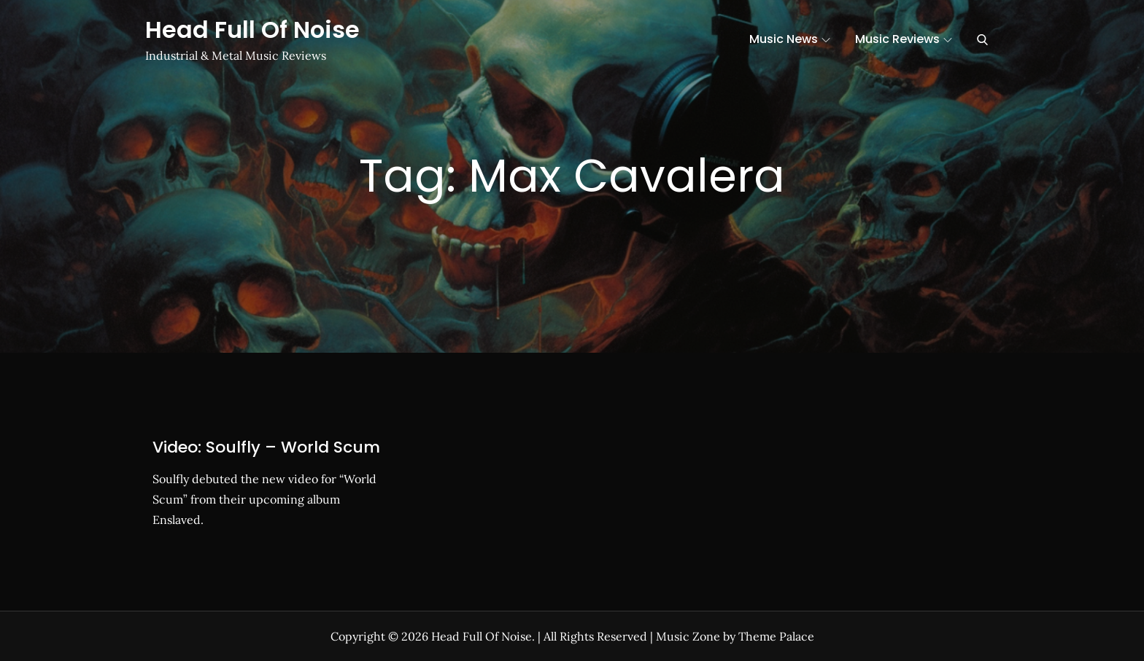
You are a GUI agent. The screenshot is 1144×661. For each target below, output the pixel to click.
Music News (789, 39)
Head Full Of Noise (252, 29)
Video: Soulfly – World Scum (266, 447)
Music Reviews (903, 39)
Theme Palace (776, 636)
